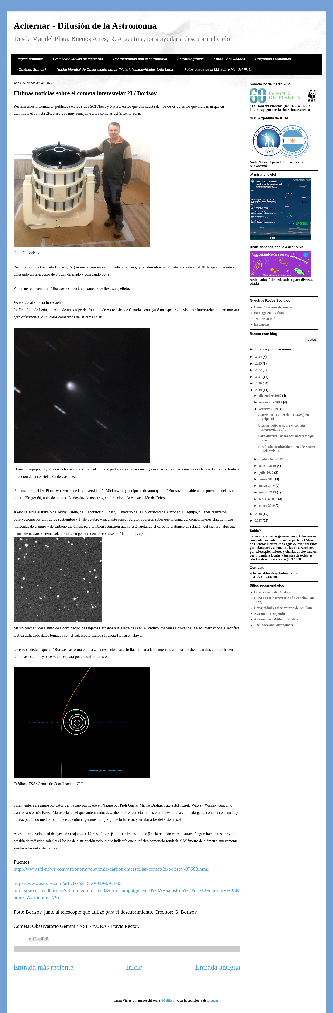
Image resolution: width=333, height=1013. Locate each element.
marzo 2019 (268, 492)
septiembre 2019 (271, 459)
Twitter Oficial (264, 319)
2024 (259, 357)
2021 (259, 377)
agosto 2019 (268, 466)
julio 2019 (266, 472)
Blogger (212, 1000)
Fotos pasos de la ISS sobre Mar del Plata (218, 69)
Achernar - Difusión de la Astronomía (85, 26)
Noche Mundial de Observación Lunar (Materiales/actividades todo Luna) (115, 69)
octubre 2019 (269, 409)
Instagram (261, 324)
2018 (259, 514)
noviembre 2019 (271, 402)
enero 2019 (267, 505)
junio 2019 (267, 479)
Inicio (134, 967)
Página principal (30, 59)
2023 (259, 363)
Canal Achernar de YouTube (274, 307)
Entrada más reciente (43, 967)
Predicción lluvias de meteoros (78, 59)
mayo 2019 (267, 485)
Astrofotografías (190, 59)
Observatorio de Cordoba (272, 592)
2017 (259, 520)
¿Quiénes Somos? (31, 69)
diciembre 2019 (270, 395)
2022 (259, 370)
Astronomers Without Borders (276, 619)
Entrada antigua (217, 967)
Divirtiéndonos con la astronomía (140, 59)
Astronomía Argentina (270, 613)
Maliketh (168, 1000)
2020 (259, 383)
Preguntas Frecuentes (273, 59)
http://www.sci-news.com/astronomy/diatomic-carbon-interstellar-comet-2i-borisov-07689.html (111, 869)
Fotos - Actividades (229, 59)
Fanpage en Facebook (269, 313)
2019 (259, 390)
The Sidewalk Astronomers (273, 625)
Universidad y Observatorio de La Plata (283, 608)
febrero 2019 (268, 499)
